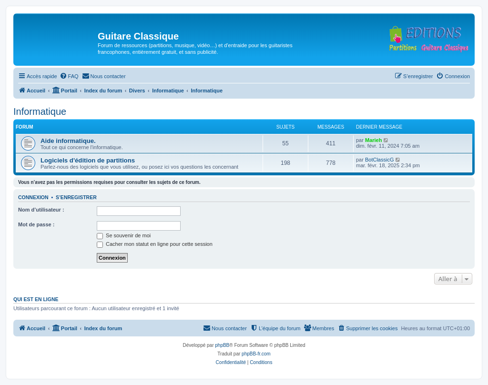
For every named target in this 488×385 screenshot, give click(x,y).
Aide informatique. (68, 140)
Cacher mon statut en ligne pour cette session (155, 244)
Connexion (33, 197)
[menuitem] (69, 76)
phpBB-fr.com (256, 353)
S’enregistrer (76, 197)
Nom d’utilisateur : (41, 210)
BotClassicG (379, 159)
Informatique (39, 111)
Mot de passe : (36, 224)
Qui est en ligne (36, 299)
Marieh (373, 140)
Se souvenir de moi (124, 235)
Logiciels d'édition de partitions (88, 160)
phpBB (222, 345)
